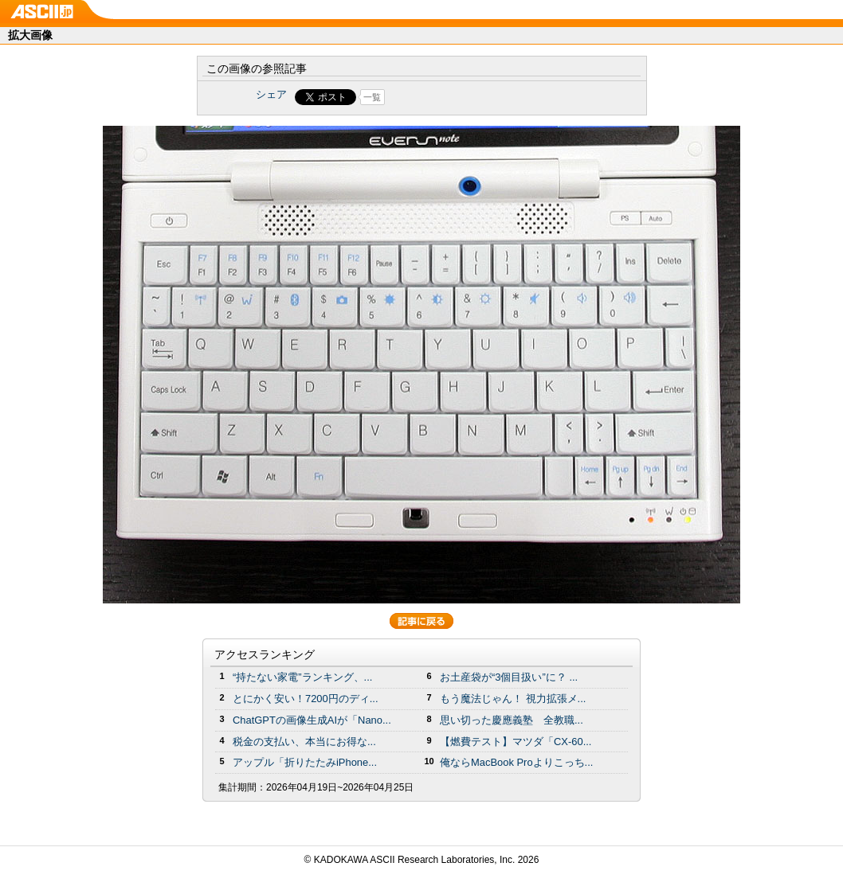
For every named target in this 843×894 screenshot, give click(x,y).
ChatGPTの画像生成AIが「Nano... (312, 720)
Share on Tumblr (481, 97)
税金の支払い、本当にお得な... (304, 742)
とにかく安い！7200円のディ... (305, 699)
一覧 (372, 97)
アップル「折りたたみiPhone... (305, 762)
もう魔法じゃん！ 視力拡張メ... (513, 699)
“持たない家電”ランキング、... (302, 677)
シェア (271, 94)
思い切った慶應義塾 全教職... (511, 720)
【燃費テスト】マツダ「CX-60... (515, 742)
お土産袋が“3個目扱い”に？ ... (509, 677)
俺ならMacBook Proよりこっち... (516, 762)
